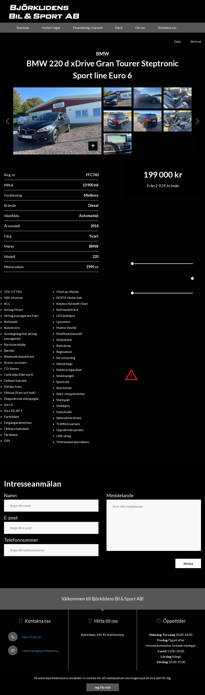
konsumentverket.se (155, 399)
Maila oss (146, 222)
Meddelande (120, 495)
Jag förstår (102, 687)
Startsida (23, 27)
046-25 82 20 (24, 637)
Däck (119, 27)
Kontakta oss (167, 27)
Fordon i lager (51, 27)
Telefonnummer (21, 540)
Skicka (188, 563)
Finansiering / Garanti (87, 27)
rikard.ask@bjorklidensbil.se (35, 651)
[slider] (132, 264)
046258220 (148, 208)
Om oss (140, 27)
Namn (10, 495)
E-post (11, 517)
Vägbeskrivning (151, 236)
